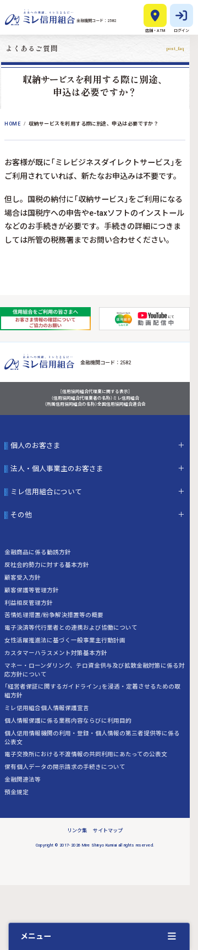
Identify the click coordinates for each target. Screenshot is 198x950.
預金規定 (16, 792)
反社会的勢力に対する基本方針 (46, 565)
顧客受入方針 (22, 577)
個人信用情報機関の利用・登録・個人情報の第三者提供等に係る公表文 (92, 738)
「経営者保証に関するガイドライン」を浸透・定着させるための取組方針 (92, 691)
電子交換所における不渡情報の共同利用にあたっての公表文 (85, 754)
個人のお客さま (35, 446)
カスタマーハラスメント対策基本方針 (55, 653)
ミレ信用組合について (46, 492)
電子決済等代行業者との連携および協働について (71, 627)
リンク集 (77, 830)
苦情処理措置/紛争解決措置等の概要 (53, 615)
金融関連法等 (22, 779)
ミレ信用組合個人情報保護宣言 (46, 708)
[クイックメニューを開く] (99, 936)
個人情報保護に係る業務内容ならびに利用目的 (67, 720)
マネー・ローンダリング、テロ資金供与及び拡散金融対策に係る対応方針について (94, 670)
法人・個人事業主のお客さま (56, 469)
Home (12, 124)
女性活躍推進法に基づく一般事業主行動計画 (64, 640)
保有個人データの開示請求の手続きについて (64, 767)
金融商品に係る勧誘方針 (37, 552)
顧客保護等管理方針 (31, 590)
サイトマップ (108, 830)
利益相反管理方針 (28, 603)
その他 (21, 515)
